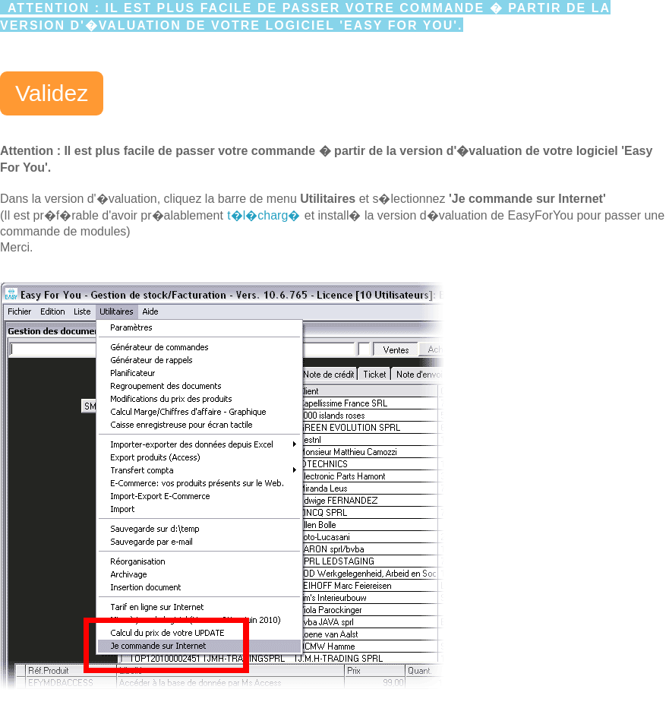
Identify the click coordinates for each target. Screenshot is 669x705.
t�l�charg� (263, 215)
